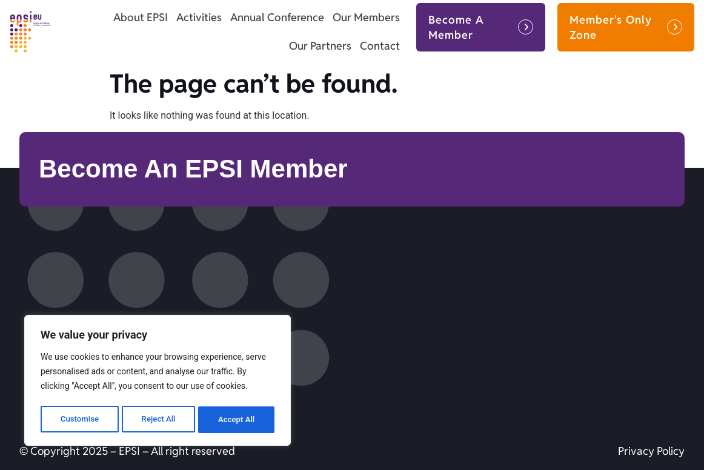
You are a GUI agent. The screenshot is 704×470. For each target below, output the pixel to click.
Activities (199, 17)
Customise (79, 420)
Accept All (237, 420)
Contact (380, 46)
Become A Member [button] (456, 27)
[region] (157, 382)
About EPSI (140, 17)
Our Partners (320, 46)
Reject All (158, 420)
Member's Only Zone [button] (611, 27)
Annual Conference (277, 17)
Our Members (366, 17)
